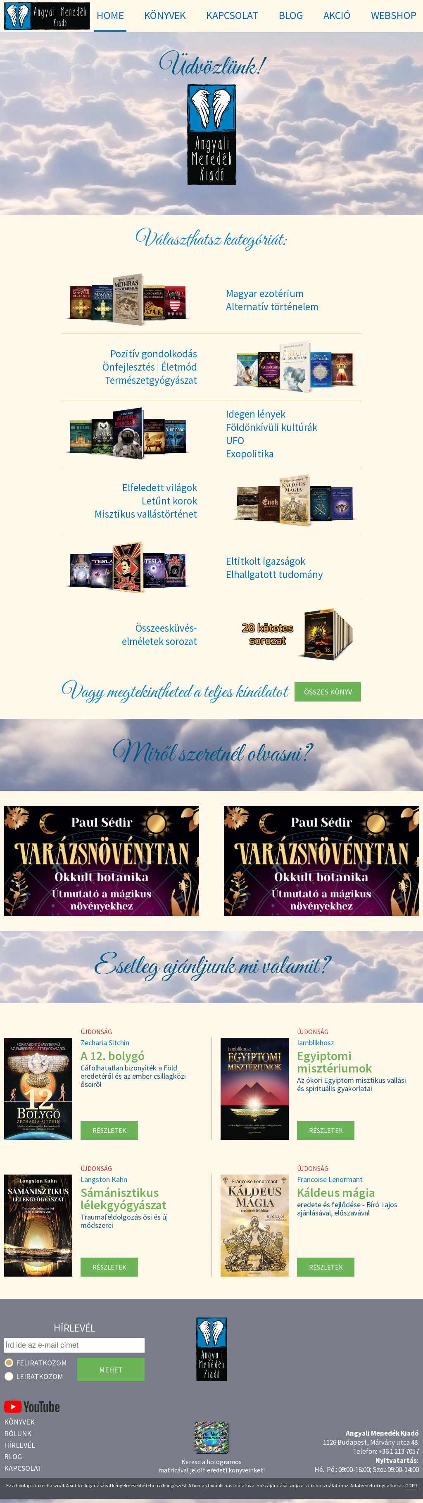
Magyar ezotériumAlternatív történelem (272, 300)
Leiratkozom (39, 1376)
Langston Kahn (104, 1179)
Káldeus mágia (336, 1192)
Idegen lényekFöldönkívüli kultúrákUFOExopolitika (271, 433)
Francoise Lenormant (330, 1179)
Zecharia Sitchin (105, 1042)
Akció (337, 15)
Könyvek (19, 1422)
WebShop (393, 15)
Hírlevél (19, 1445)
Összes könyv (328, 692)
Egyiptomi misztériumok (334, 1062)
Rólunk (17, 1433)
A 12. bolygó (113, 1055)
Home (110, 15)
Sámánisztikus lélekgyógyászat (123, 1198)
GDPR (411, 1485)
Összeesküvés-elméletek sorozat (159, 634)
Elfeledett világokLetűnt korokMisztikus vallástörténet (146, 501)
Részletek (109, 1130)
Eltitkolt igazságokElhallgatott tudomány (274, 567)
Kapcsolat (23, 1468)
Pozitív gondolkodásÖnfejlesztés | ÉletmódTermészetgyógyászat (149, 367)
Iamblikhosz (315, 1042)
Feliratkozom (41, 1362)
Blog (13, 1456)
